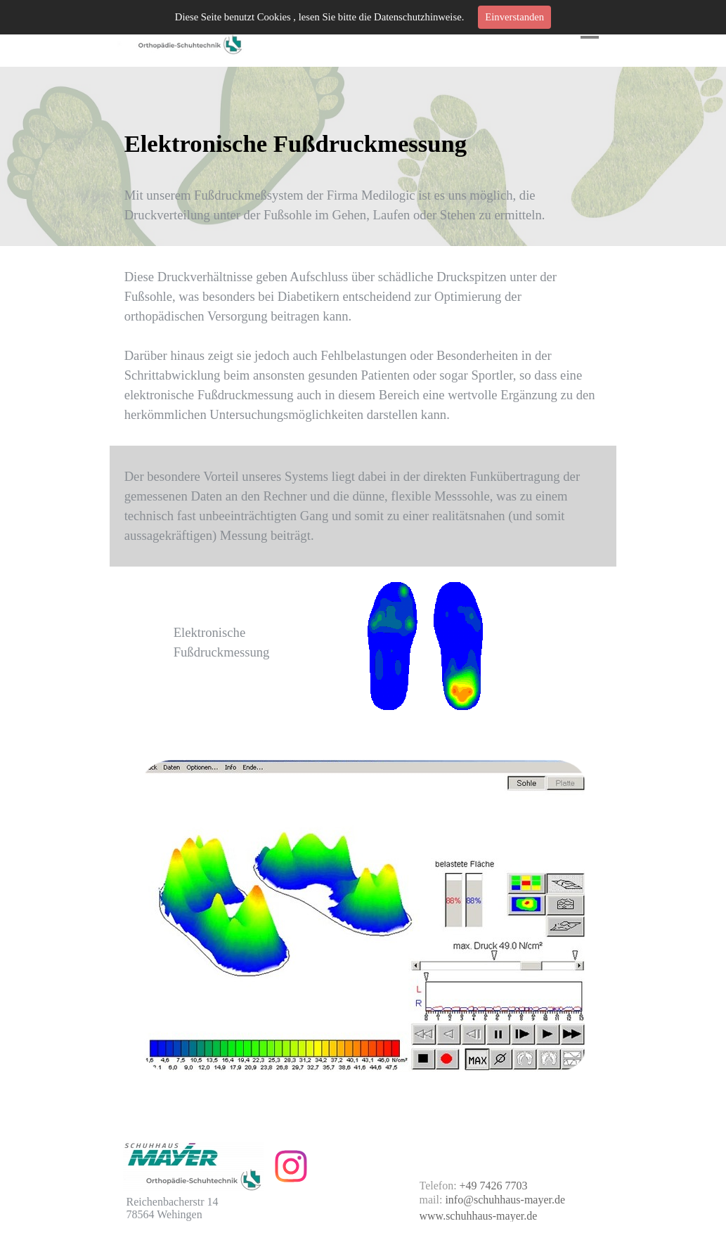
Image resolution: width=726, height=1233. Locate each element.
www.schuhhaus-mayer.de (479, 1216)
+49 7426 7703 (494, 1186)
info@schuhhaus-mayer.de (505, 1200)
